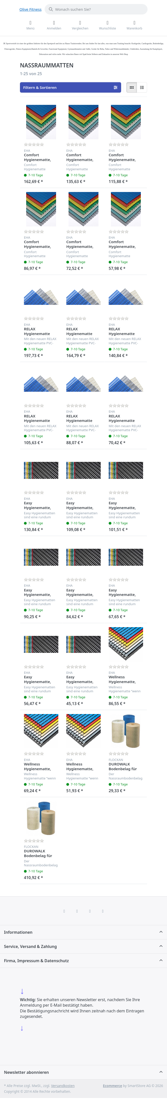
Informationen (18, 932)
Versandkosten (63, 1086)
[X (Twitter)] (77, 911)
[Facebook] (64, 911)
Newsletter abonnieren (26, 1072)
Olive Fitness (30, 9)
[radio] (131, 87)
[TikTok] (89, 911)
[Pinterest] (102, 911)
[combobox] (96, 9)
